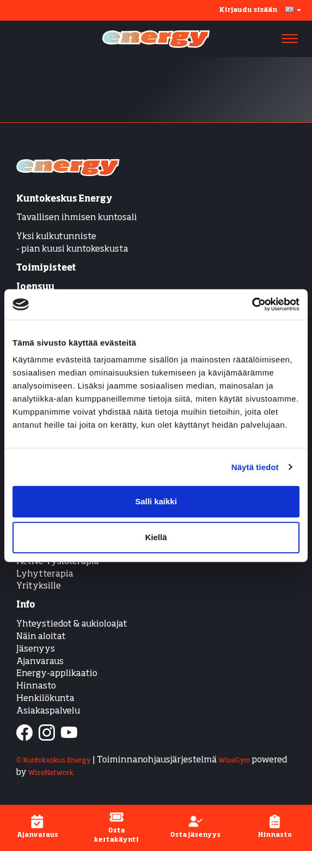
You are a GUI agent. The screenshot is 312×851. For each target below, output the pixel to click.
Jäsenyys (35, 649)
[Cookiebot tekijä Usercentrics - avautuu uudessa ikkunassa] (251, 304)
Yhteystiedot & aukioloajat (71, 624)
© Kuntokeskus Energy (53, 760)
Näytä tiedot (255, 467)
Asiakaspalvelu (48, 711)
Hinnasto (36, 686)
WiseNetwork (50, 773)
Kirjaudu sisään (248, 10)
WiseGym (234, 760)
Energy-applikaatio (56, 673)
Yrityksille (38, 586)
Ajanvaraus (40, 662)
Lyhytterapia (44, 574)
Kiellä (156, 537)
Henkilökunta (45, 698)
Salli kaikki (156, 501)
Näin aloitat (41, 637)
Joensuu (35, 287)
